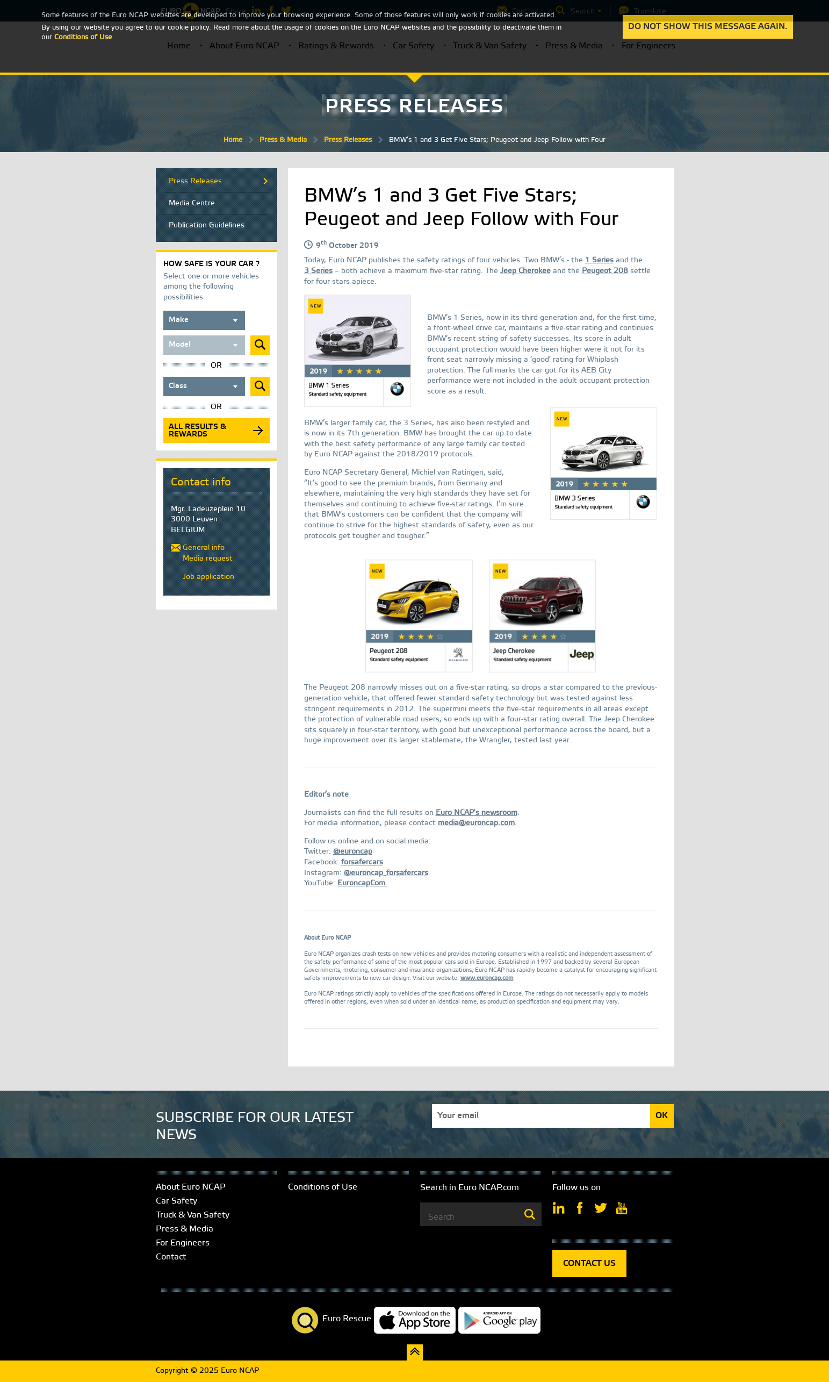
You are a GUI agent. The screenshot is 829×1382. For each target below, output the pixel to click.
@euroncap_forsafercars (386, 873)
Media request (208, 558)
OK (661, 1116)
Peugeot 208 (605, 271)
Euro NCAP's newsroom (476, 813)
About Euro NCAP (191, 1187)
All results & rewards (197, 431)
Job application (208, 577)
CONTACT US (589, 1263)
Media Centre (192, 203)
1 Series (599, 260)
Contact (171, 1257)
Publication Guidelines (206, 225)
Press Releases (348, 140)
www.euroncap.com (487, 978)
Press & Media (283, 140)
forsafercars (362, 862)
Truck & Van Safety (192, 1215)
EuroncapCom (362, 883)
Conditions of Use (322, 1187)
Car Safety (176, 1201)
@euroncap (352, 851)
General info (204, 548)
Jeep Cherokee (525, 271)
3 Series (318, 271)
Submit (260, 345)
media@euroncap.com (476, 823)
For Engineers (183, 1243)
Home (233, 140)
